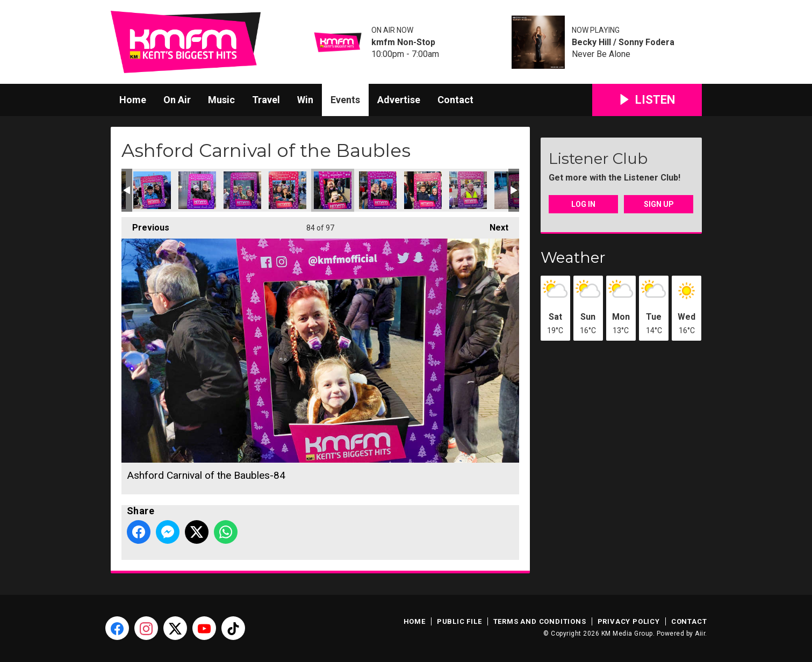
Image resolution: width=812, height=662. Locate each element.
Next (493, 225)
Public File (459, 621)
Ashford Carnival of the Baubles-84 (332, 190)
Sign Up (659, 204)
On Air (177, 99)
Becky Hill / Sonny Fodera (623, 42)
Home (132, 99)
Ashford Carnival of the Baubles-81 (197, 190)
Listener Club (598, 158)
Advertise (398, 99)
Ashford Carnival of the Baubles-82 (242, 190)
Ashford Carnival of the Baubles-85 (378, 190)
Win (305, 99)
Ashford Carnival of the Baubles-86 (423, 190)
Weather (573, 257)
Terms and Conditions (539, 621)
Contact (455, 99)
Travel (266, 99)
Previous (145, 225)
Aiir (700, 633)
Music (221, 99)
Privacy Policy (629, 621)
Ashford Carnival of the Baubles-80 (152, 190)
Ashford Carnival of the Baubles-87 (468, 190)
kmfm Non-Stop (403, 42)
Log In (583, 204)
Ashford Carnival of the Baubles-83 (287, 190)
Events (345, 99)
